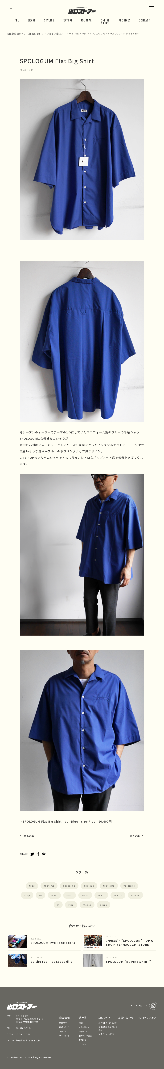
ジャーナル (83, 1031)
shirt (102, 895)
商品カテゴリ (64, 1027)
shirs (86, 895)
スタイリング (84, 1027)
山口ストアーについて (107, 1023)
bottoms (109, 885)
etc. (70, 895)
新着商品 (63, 1023)
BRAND (32, 20)
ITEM (17, 20)
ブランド (62, 1031)
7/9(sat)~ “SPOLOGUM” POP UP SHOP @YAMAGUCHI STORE (131, 942)
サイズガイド (64, 1035)
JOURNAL (86, 20)
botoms (49, 885)
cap (28, 895)
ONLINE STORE (105, 21)
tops (104, 904)
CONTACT (144, 20)
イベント (82, 1044)
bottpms (130, 885)
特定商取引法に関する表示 (108, 1028)
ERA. (54, 895)
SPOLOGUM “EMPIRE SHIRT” (128, 961)
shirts (118, 895)
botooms (70, 885)
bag (32, 885)
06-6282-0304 (23, 1028)
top (72, 904)
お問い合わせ (125, 1017)
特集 (81, 1023)
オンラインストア (147, 1017)
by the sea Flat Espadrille (52, 961)
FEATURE (67, 20)
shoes (136, 895)
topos (87, 904)
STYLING (49, 20)
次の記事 (135, 836)
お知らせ (82, 1039)
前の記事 (29, 836)
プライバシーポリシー (107, 1034)
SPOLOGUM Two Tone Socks (53, 942)
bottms (90, 885)
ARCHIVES (125, 20)
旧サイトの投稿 (85, 1035)
